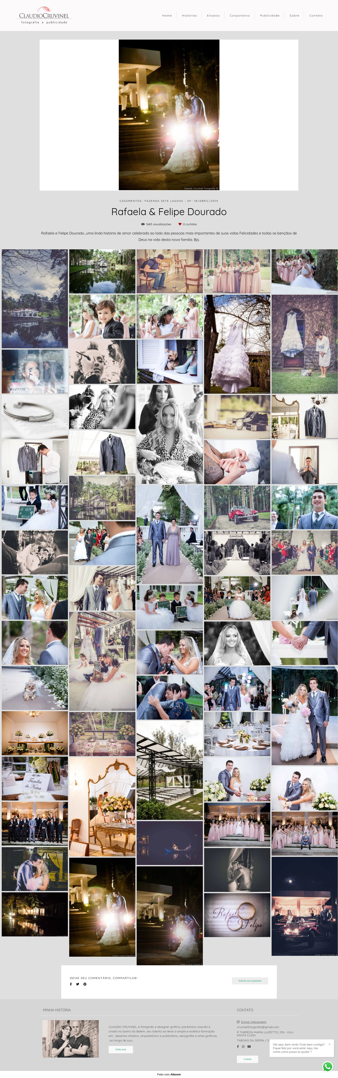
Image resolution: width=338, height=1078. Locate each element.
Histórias (189, 15)
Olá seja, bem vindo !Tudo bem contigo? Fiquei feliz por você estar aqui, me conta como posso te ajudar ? (299, 1048)
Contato (316, 15)
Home (167, 15)
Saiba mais (120, 1049)
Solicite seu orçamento (250, 980)
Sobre (294, 15)
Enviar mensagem (253, 1021)
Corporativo (240, 15)
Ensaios (213, 15)
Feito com (169, 1074)
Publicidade (270, 15)
